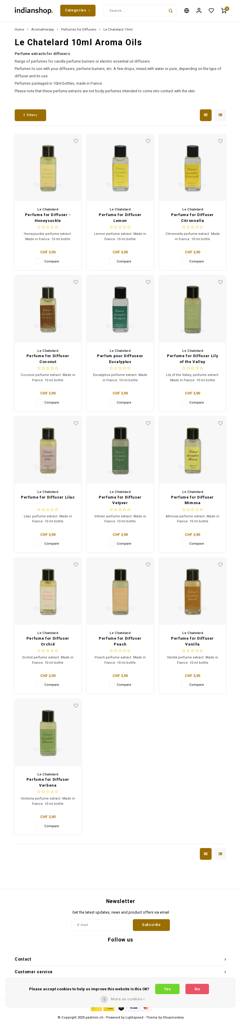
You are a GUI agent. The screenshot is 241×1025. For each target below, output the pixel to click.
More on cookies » (128, 999)
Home (19, 32)
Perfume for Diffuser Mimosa (192, 502)
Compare (51, 263)
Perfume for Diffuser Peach (120, 643)
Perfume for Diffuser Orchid (47, 643)
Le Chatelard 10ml (118, 32)
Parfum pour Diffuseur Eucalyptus (120, 361)
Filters (30, 117)
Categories (78, 11)
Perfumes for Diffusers (78, 32)
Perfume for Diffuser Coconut (47, 361)
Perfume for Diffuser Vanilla (192, 643)
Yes (167, 989)
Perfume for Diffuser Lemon (120, 220)
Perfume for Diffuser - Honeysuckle (48, 220)
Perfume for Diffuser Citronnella (192, 220)
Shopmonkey (173, 1019)
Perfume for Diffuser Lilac (48, 499)
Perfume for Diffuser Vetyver (120, 502)
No (197, 989)
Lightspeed (134, 1019)
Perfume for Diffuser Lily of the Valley (192, 361)
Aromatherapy (42, 32)
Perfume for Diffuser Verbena (47, 785)
